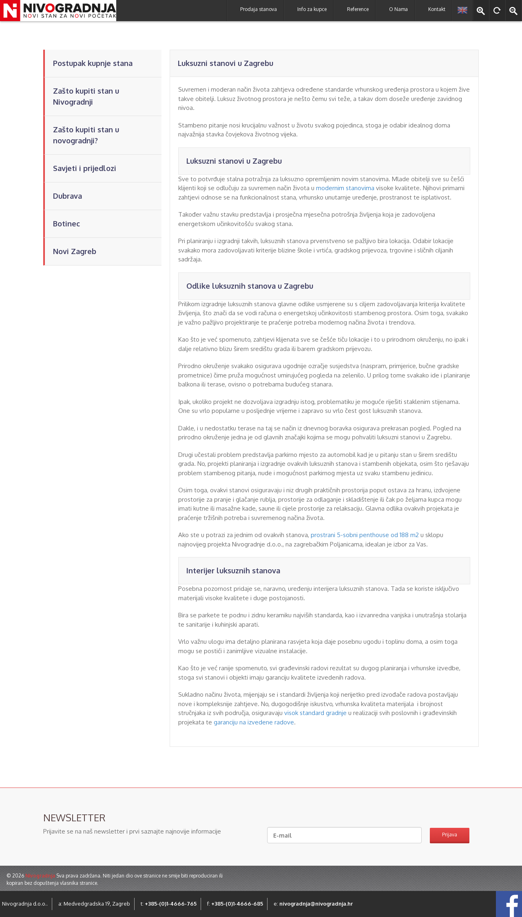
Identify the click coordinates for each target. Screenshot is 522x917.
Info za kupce (312, 9)
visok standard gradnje (315, 713)
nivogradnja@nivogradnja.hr (316, 903)
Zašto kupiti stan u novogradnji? (86, 135)
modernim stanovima (345, 188)
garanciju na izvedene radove (254, 722)
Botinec (66, 223)
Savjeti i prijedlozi (84, 168)
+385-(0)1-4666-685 (237, 903)
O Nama (398, 9)
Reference (358, 9)
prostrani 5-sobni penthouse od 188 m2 (365, 535)
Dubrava (67, 195)
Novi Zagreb (74, 251)
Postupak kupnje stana (93, 63)
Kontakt (436, 9)
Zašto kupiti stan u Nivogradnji (86, 96)
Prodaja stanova (258, 9)
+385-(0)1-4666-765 (171, 903)
